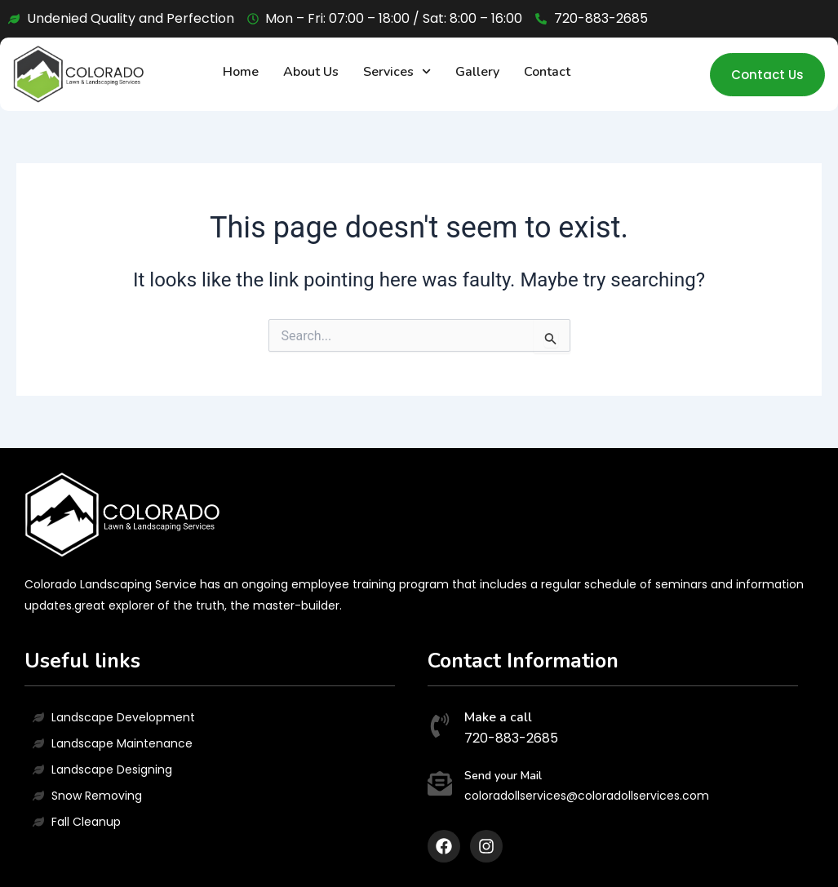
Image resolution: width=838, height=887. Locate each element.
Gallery (477, 72)
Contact (547, 72)
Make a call (498, 717)
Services (397, 71)
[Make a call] (440, 727)
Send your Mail (503, 775)
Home (241, 72)
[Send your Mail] (440, 785)
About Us (311, 72)
